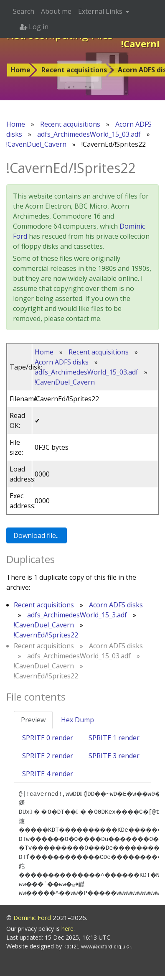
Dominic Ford (32, 917)
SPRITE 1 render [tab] (114, 737)
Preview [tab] (33, 719)
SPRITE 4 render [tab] (47, 773)
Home (20, 69)
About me (56, 11)
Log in (34, 26)
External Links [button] (101, 11)
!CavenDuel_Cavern (36, 144)
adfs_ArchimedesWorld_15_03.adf (89, 134)
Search (23, 11)
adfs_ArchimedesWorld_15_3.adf (77, 614)
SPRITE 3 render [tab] (114, 755)
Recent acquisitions (74, 69)
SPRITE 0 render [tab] (47, 737)
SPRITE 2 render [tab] (47, 755)
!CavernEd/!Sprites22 (46, 635)
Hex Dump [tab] (77, 719)
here (67, 929)
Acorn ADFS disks (62, 362)
